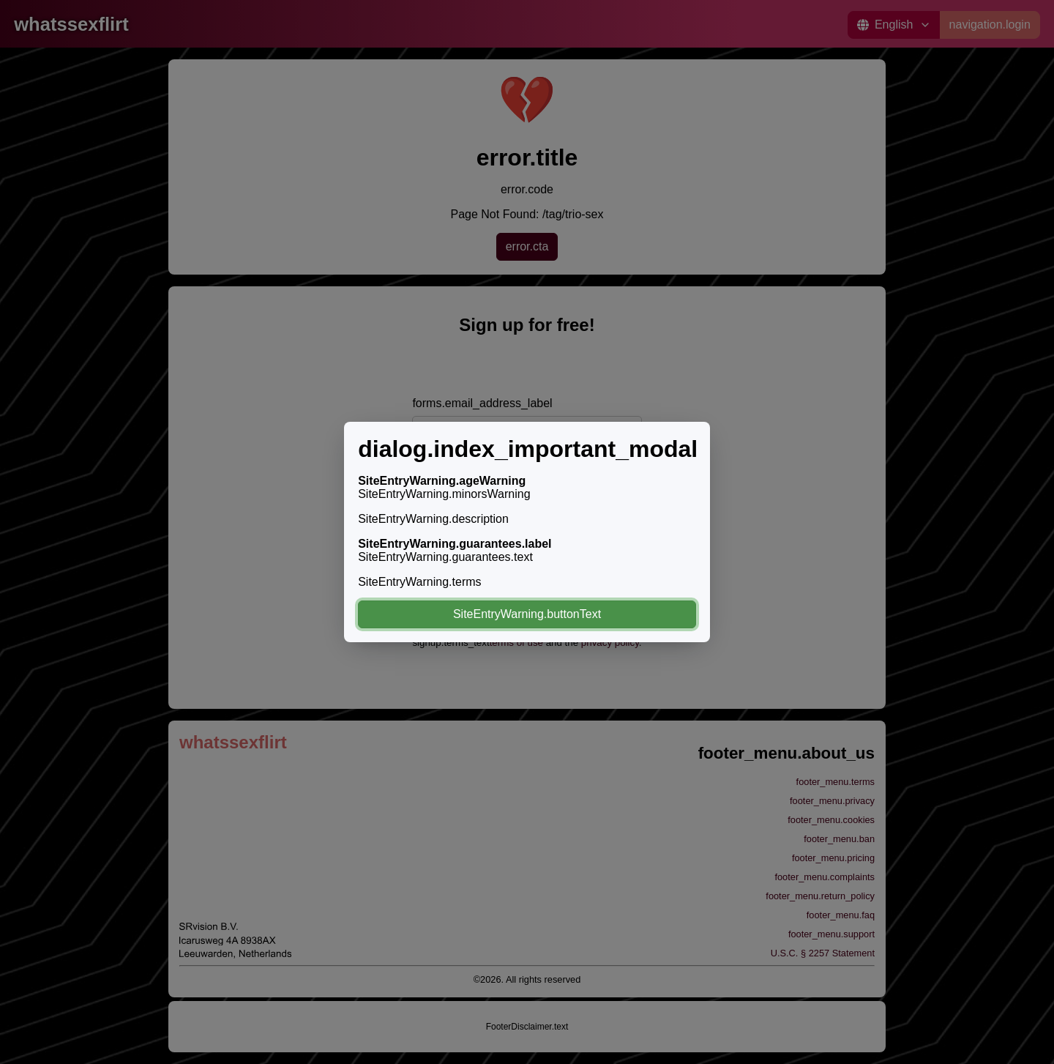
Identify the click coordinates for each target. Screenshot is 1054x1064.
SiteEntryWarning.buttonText (527, 614)
